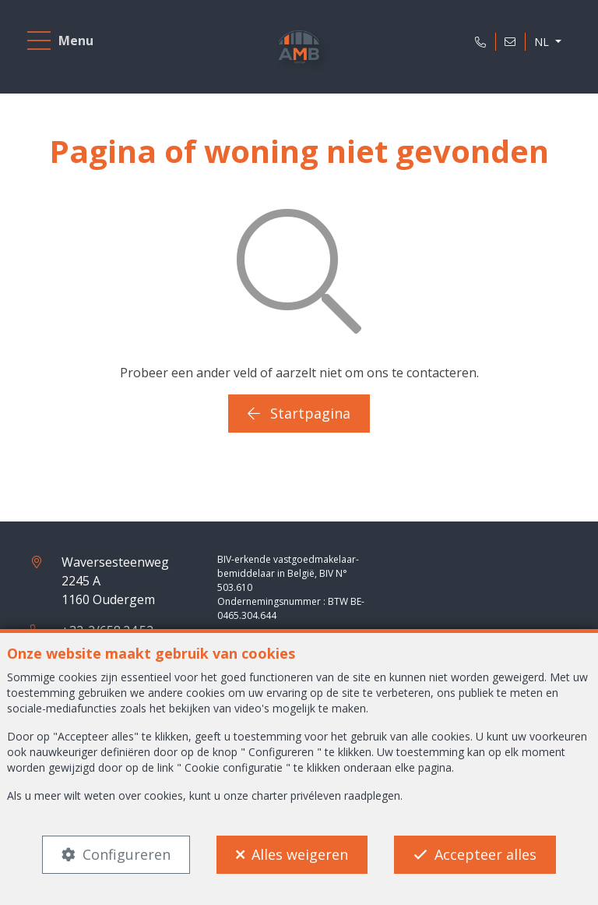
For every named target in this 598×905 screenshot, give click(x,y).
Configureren (127, 854)
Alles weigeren (300, 854)
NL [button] (543, 41)
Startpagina (299, 413)
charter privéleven (296, 795)
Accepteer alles (485, 854)
